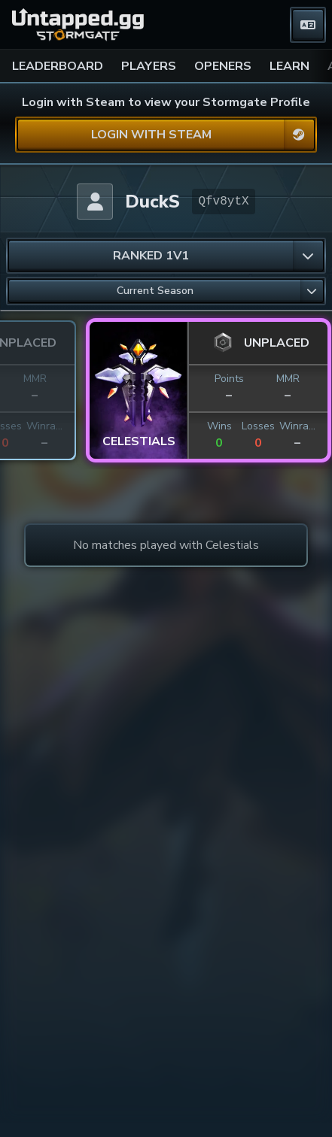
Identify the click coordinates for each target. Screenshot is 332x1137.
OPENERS (222, 66)
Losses (154, 426)
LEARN (289, 66)
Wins (115, 426)
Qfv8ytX (223, 201)
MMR (184, 378)
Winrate (193, 426)
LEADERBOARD (57, 66)
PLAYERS (148, 66)
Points (125, 378)
